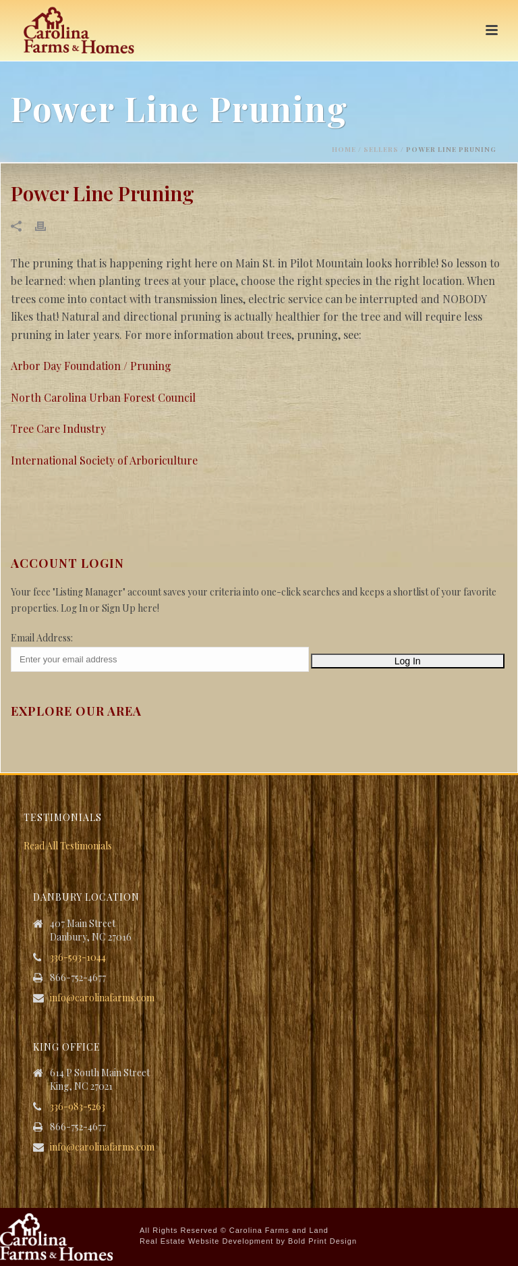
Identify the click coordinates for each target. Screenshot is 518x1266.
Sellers (381, 149)
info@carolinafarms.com (102, 998)
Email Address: (42, 637)
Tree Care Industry (58, 428)
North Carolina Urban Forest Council (103, 397)
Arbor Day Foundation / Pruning (91, 366)
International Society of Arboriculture (104, 460)
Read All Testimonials (68, 845)
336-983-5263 (77, 1107)
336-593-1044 (78, 957)
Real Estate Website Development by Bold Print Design (248, 1241)
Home (344, 149)
